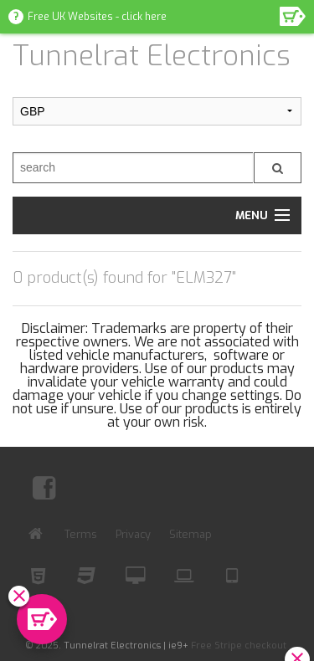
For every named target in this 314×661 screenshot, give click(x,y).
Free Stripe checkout (238, 645)
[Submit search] (278, 167)
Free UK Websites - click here (97, 17)
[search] (133, 167)
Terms (80, 534)
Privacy (133, 534)
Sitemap (190, 534)
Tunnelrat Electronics (152, 55)
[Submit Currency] (157, 111)
